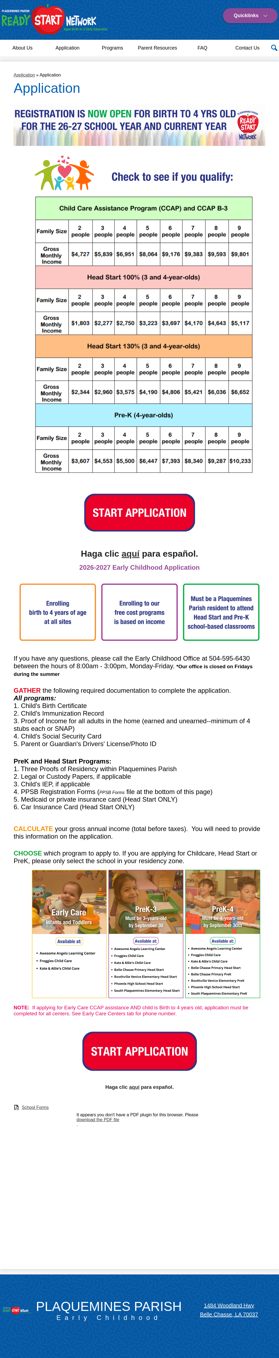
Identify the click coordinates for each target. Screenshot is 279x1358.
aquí (131, 554)
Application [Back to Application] (24, 75)
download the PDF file (98, 1119)
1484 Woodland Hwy (229, 1305)
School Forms (35, 1107)
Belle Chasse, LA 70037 (229, 1314)
